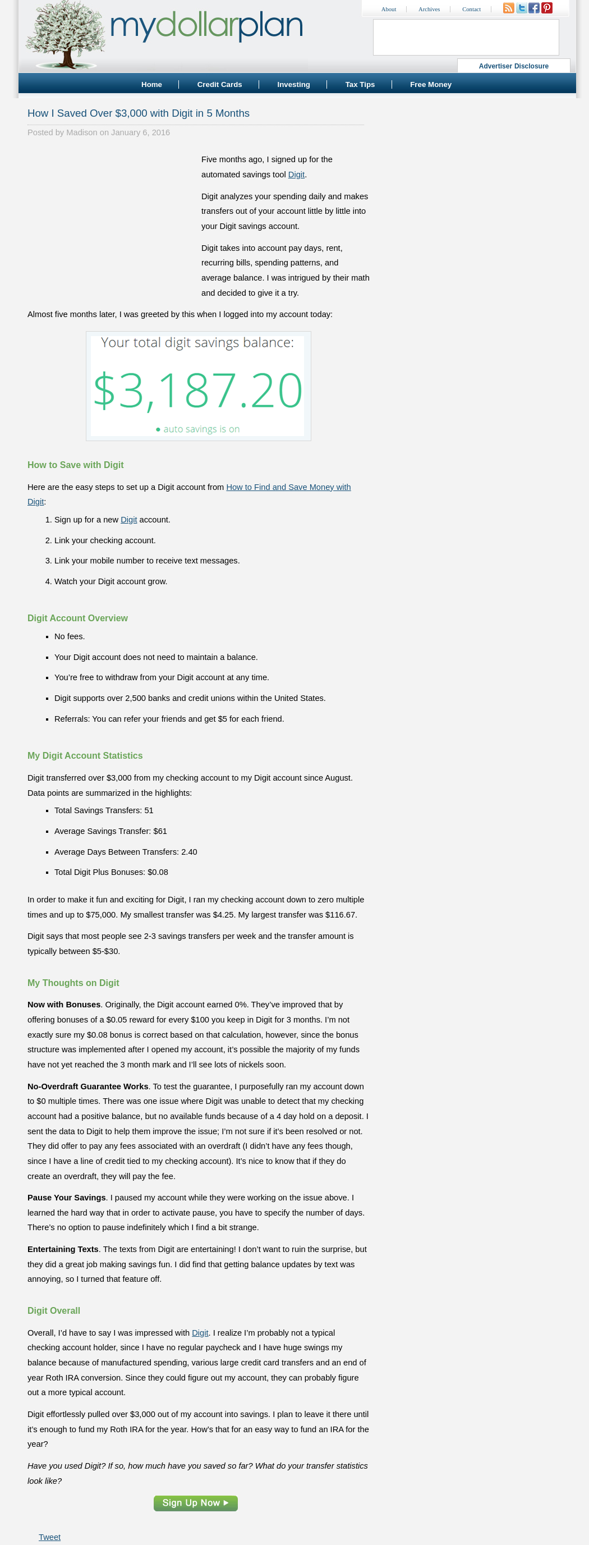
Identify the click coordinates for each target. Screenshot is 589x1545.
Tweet (50, 1537)
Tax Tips (360, 84)
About (389, 9)
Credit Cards (219, 84)
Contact (471, 9)
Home (151, 84)
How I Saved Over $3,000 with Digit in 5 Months (138, 113)
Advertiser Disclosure (514, 66)
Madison (81, 132)
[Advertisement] (111, 222)
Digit (296, 174)
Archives (429, 9)
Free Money (431, 84)
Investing (293, 84)
